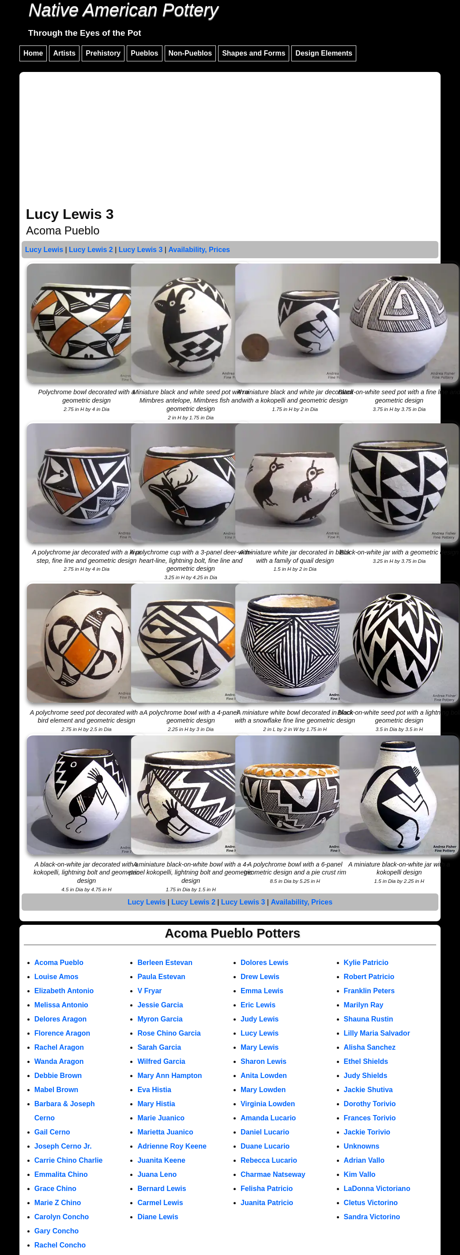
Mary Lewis (260, 1047)
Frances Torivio (370, 1118)
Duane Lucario (265, 1146)
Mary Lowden (263, 1089)
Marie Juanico (161, 1118)
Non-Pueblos (190, 53)
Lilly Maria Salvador (377, 1033)
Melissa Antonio (61, 1005)
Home (33, 53)
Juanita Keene (161, 1160)
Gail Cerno (52, 1132)
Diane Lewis (157, 1217)
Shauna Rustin (368, 1019)
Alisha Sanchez (370, 1047)
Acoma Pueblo (58, 962)
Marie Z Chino (57, 1202)
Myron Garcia (159, 1019)
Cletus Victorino (371, 1202)
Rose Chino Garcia (168, 1033)
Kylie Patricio (366, 962)
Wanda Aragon (59, 1061)
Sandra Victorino (372, 1217)
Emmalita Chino (61, 1174)
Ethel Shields (366, 1061)
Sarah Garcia (159, 1047)
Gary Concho (56, 1231)
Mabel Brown (56, 1089)
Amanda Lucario (268, 1118)
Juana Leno (157, 1174)
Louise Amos (56, 976)
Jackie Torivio (367, 1132)
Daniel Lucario (265, 1132)
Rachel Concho (60, 1245)
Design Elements (323, 53)
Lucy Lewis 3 (141, 249)
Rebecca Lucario (269, 1160)
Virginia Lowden (268, 1104)
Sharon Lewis (264, 1061)
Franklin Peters (369, 991)
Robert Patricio (369, 976)
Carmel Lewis (160, 1202)
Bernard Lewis (161, 1188)
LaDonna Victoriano (377, 1188)
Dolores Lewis (264, 962)
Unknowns (362, 1146)
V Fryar (149, 991)
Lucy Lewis (44, 249)
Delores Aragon (60, 1019)
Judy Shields (366, 1075)
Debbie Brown (58, 1075)
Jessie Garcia (160, 1005)
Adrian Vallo (364, 1160)
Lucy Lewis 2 (91, 249)
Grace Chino (55, 1188)
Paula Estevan (161, 976)
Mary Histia (156, 1104)
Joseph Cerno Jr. (63, 1146)
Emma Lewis (262, 991)
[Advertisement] (230, 140)
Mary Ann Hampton (169, 1075)
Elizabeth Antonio (64, 991)
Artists (64, 53)
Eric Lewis (258, 1005)
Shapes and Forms (253, 53)
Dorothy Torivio (370, 1104)
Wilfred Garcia (161, 1061)
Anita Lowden (264, 1075)
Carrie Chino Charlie (68, 1160)
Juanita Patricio (267, 1202)
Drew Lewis (260, 976)
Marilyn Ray (364, 1005)
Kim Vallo (360, 1174)
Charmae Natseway (273, 1174)
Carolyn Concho (61, 1217)
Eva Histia (154, 1089)
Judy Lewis (260, 1019)
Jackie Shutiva (368, 1089)
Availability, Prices (199, 249)
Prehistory (103, 53)
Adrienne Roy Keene (171, 1146)
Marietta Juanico (165, 1132)
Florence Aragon (62, 1033)
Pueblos (144, 53)
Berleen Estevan (164, 962)
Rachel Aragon (59, 1047)
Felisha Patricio (267, 1188)
